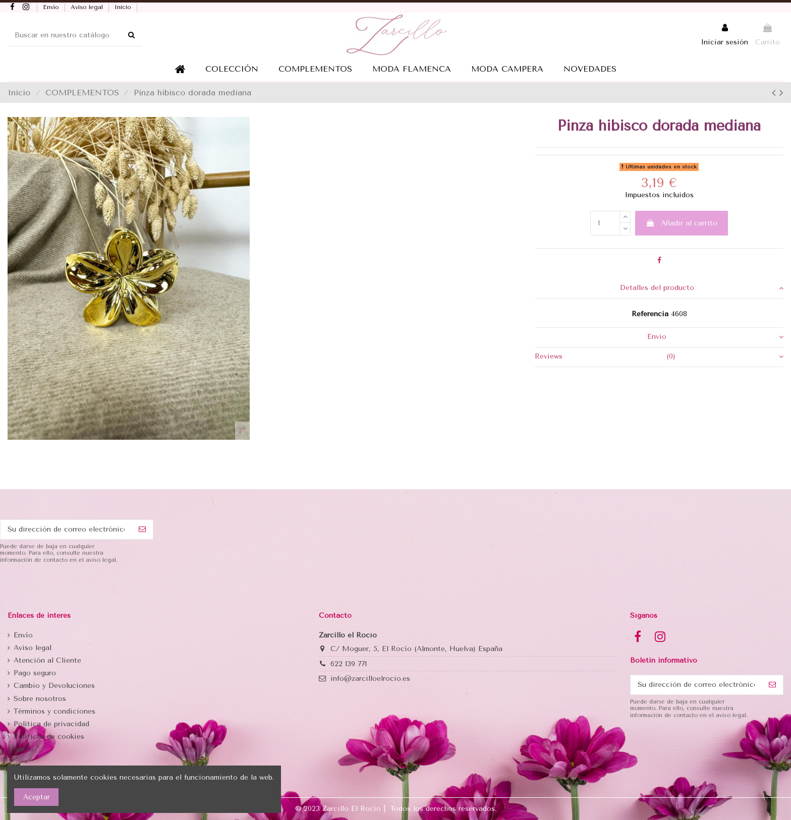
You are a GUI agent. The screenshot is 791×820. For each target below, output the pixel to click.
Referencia (650, 314)
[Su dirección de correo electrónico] (66, 529)
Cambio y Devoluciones (54, 685)
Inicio (124, 7)
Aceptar (36, 797)
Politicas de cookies (49, 736)
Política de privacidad (51, 724)
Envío (52, 7)
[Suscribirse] (142, 529)
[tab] (659, 289)
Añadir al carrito (681, 223)
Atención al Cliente (47, 660)
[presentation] (76, 588)
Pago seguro (35, 673)
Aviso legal (88, 7)
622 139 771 (348, 664)
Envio (715, 337)
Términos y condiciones (54, 711)
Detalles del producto (701, 288)
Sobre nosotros (40, 698)
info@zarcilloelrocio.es (370, 678)
